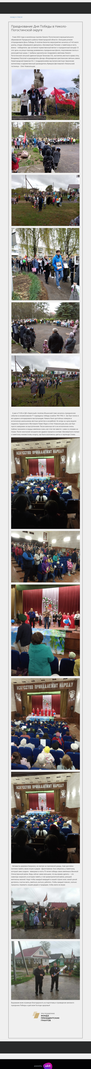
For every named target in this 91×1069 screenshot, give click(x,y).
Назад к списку (16, 17)
